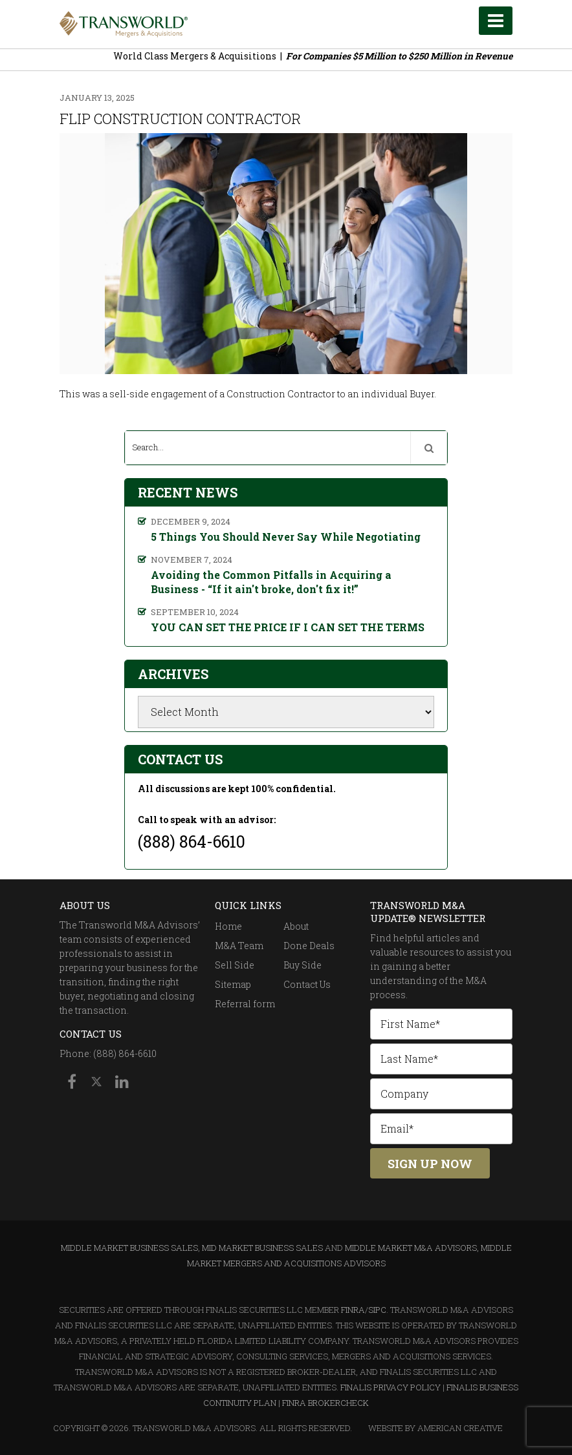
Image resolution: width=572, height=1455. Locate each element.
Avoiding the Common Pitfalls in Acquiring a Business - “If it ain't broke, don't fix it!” (271, 582)
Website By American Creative (435, 1428)
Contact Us (307, 984)
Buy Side (302, 965)
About (296, 926)
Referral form (245, 1004)
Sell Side (234, 965)
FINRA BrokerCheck (325, 1402)
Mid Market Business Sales (262, 1247)
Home (228, 926)
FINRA (353, 1309)
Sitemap (233, 984)
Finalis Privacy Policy (390, 1387)
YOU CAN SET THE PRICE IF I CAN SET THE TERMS (287, 627)
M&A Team (239, 945)
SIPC (377, 1309)
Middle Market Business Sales (129, 1247)
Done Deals (309, 945)
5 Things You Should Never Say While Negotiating (286, 536)
